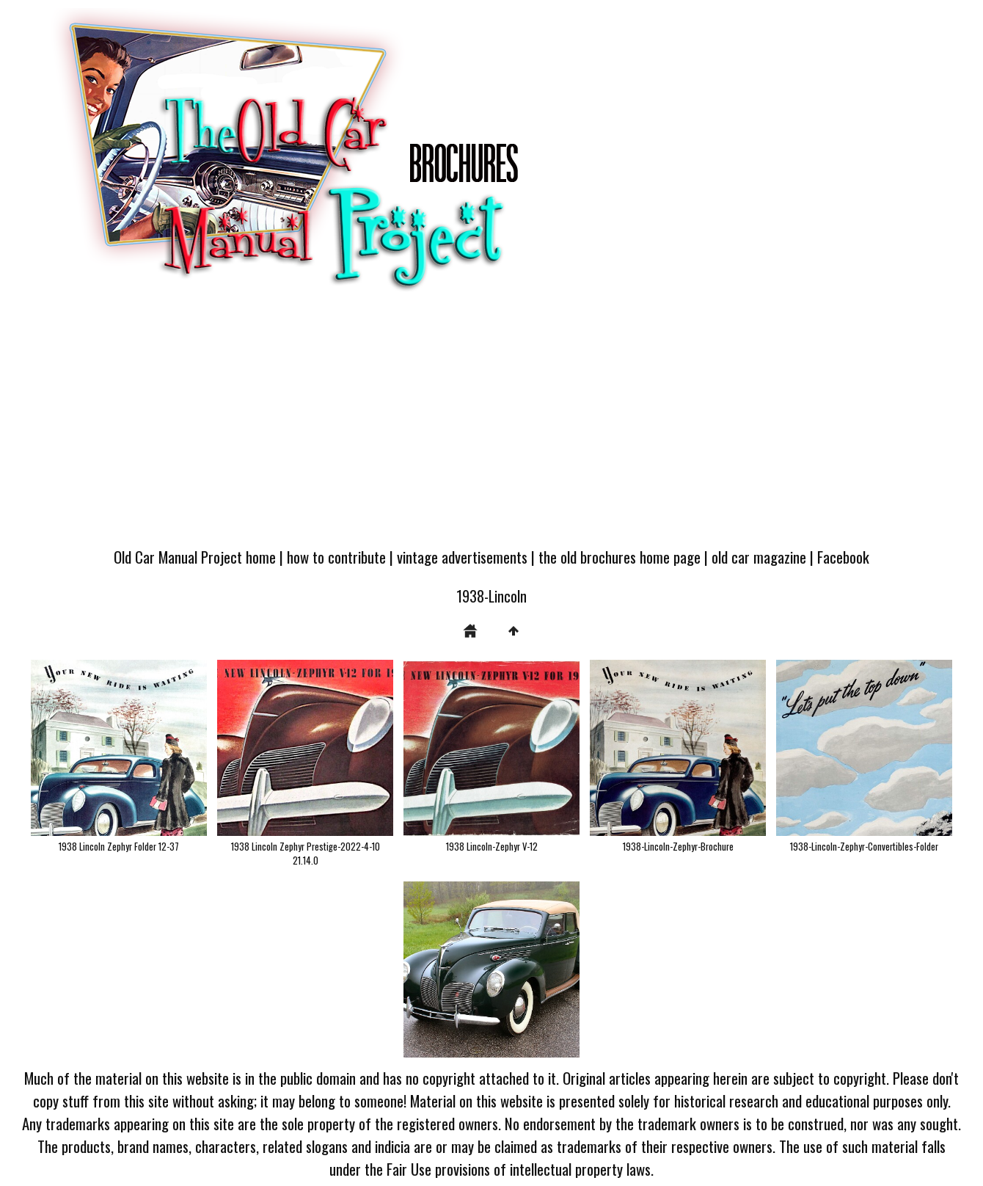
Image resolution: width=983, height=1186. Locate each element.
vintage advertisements (462, 556)
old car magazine (759, 556)
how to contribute (336, 556)
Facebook (843, 556)
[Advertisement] (491, 427)
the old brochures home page (619, 556)
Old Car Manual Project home (195, 556)
